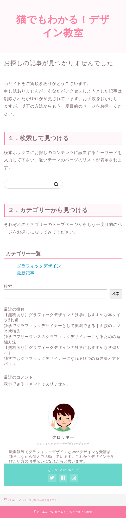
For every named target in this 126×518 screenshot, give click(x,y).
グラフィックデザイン (39, 266)
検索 (8, 286)
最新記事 (26, 273)
